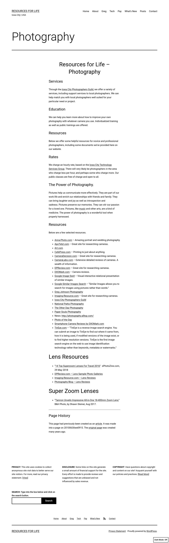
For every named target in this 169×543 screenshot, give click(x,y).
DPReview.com (62, 268)
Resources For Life (25, 11)
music (82, 208)
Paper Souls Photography (68, 311)
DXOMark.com (62, 272)
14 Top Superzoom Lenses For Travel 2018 (77, 366)
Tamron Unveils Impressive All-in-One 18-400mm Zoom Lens (86, 400)
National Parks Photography (69, 303)
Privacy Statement (117, 531)
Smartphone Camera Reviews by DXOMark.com (79, 323)
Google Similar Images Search (70, 284)
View (25, 478)
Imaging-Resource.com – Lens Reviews (75, 377)
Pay (120, 11)
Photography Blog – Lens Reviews (72, 381)
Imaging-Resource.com (67, 295)
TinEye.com (61, 327)
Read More (143, 474)
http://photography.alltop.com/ (78, 315)
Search (48, 500)
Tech (112, 11)
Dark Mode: (160, 539)
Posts (143, 11)
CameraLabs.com (64, 260)
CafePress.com (63, 252)
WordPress (151, 531)
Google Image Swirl (65, 276)
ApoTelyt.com (62, 244)
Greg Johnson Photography (69, 291)
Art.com (59, 248)
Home (86, 11)
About (95, 11)
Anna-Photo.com (63, 240)
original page (95, 427)
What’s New (131, 11)
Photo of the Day (63, 319)
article (98, 423)
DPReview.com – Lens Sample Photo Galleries (79, 374)
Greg (104, 11)
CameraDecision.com (66, 256)
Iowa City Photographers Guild (77, 89)
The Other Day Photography (69, 307)
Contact (153, 11)
